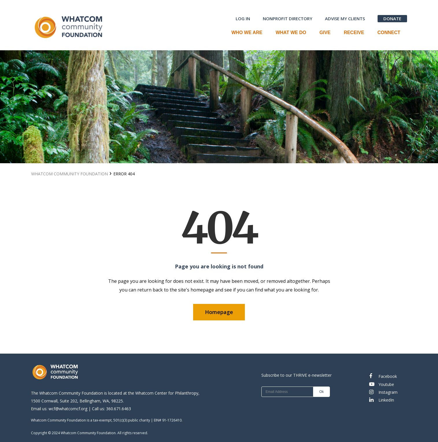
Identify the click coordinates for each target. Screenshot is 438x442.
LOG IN (243, 18)
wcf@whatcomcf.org (68, 408)
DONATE (392, 18)
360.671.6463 (118, 408)
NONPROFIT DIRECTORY (287, 18)
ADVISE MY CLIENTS (345, 18)
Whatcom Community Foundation (69, 174)
